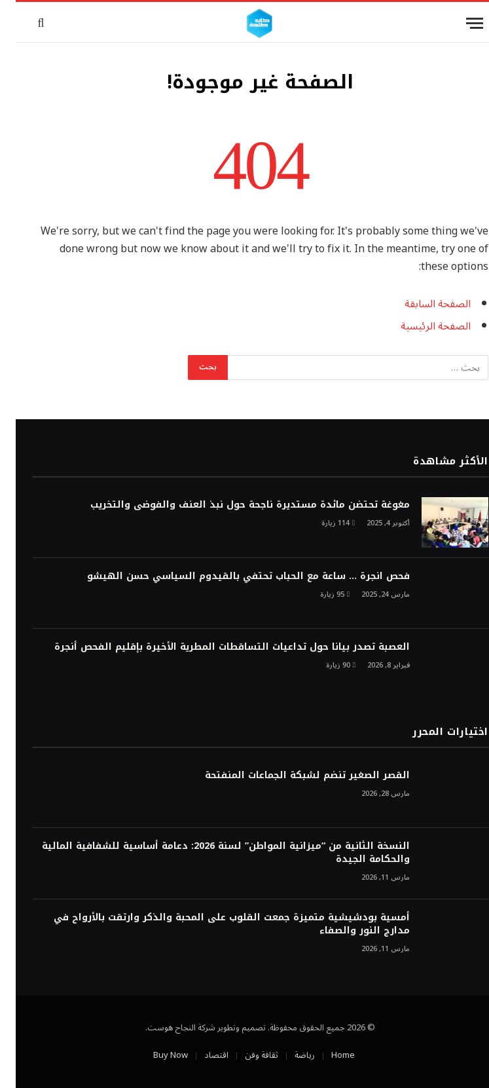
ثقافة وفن (246, 1055)
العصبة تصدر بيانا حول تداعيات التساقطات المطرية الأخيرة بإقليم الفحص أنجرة (216, 647)
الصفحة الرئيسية (420, 326)
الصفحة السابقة (422, 304)
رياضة (289, 1055)
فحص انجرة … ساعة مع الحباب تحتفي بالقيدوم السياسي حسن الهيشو (232, 576)
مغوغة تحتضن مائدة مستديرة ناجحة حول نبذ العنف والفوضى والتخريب (234, 505)
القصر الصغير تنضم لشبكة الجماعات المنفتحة (291, 775)
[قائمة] (458, 23)
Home (327, 1055)
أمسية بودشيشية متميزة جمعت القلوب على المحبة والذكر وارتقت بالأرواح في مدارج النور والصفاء (216, 924)
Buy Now (154, 1055)
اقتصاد (201, 1055)
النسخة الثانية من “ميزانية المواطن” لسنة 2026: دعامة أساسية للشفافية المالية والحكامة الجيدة (210, 853)
